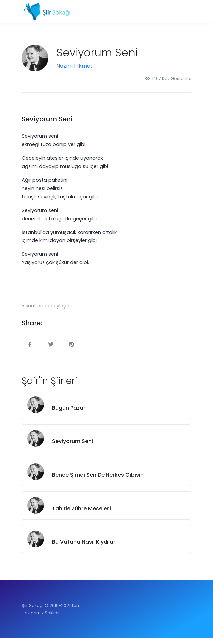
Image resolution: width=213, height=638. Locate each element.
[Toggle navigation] (185, 12)
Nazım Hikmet (74, 66)
